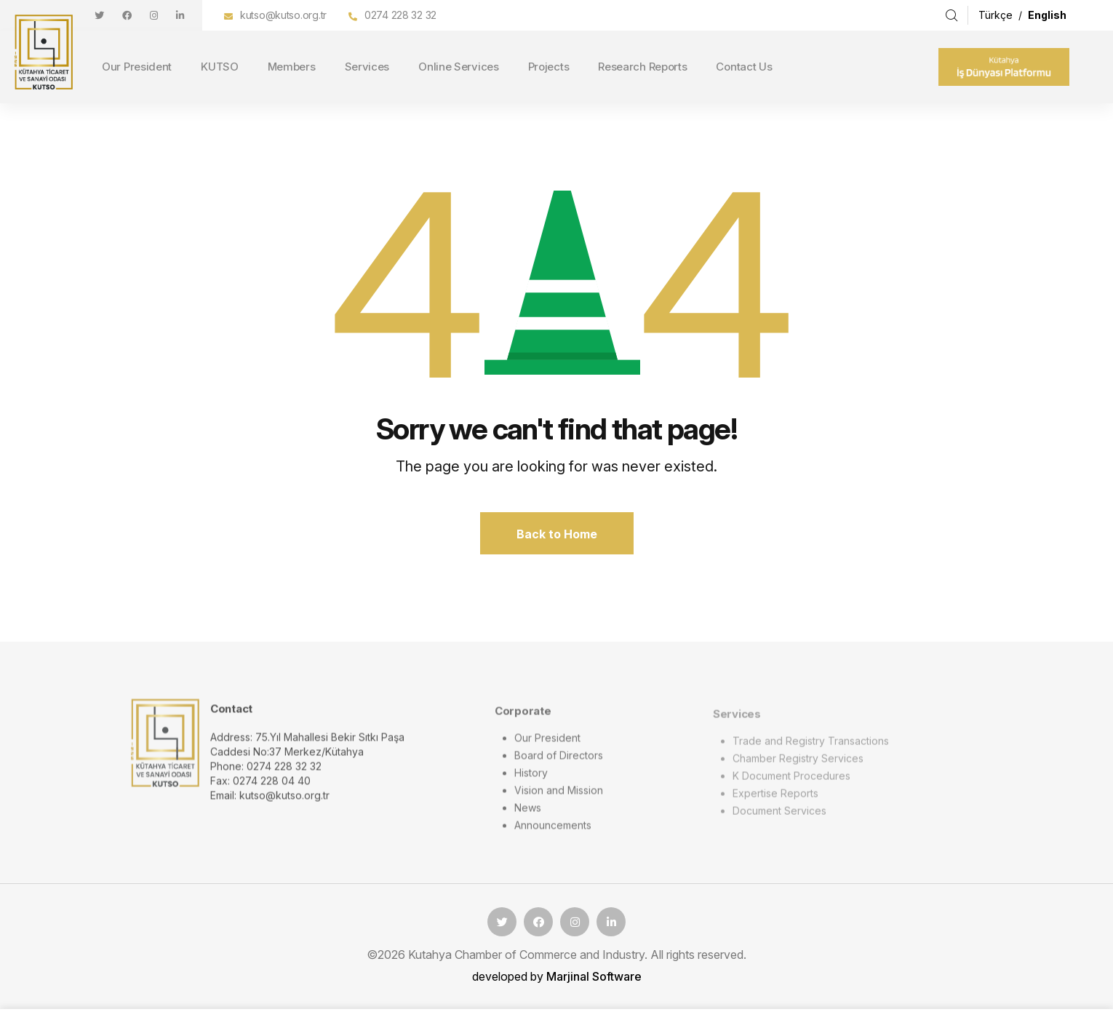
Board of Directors (558, 763)
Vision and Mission (558, 798)
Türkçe (997, 15)
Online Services (458, 66)
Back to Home (556, 534)
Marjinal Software (594, 976)
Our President (137, 66)
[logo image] (165, 749)
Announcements (552, 832)
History (531, 780)
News (527, 815)
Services (367, 66)
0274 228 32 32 (400, 15)
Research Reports (642, 66)
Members (292, 66)
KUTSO (220, 66)
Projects (549, 66)
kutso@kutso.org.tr (283, 15)
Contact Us (744, 66)
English (1047, 15)
